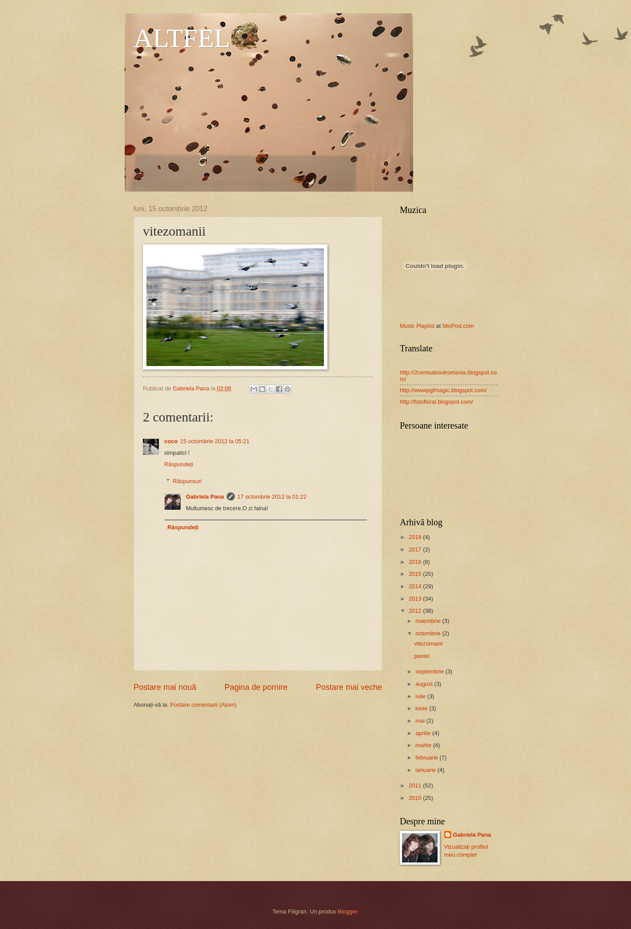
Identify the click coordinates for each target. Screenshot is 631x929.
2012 (416, 610)
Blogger (347, 911)
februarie (427, 757)
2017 (416, 549)
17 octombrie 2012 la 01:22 (272, 496)
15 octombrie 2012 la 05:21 (214, 441)
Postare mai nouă (165, 687)
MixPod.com (458, 326)
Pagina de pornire (256, 687)
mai (420, 720)
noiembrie (428, 621)
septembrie (430, 671)
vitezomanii (428, 643)
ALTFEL (182, 38)
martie (424, 745)
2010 (416, 798)
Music (407, 326)
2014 (416, 586)
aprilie (423, 733)
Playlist (425, 326)
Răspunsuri (187, 481)
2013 (416, 598)
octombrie (428, 633)
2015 (416, 574)
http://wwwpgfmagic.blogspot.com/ (443, 390)
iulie (421, 696)
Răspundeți (178, 464)
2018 (416, 537)
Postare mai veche (349, 687)
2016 (416, 562)
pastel (421, 656)
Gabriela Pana (205, 496)
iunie (422, 708)
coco (170, 441)
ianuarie (426, 770)
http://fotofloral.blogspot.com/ (436, 401)
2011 (416, 785)
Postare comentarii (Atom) (203, 704)
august (424, 684)
